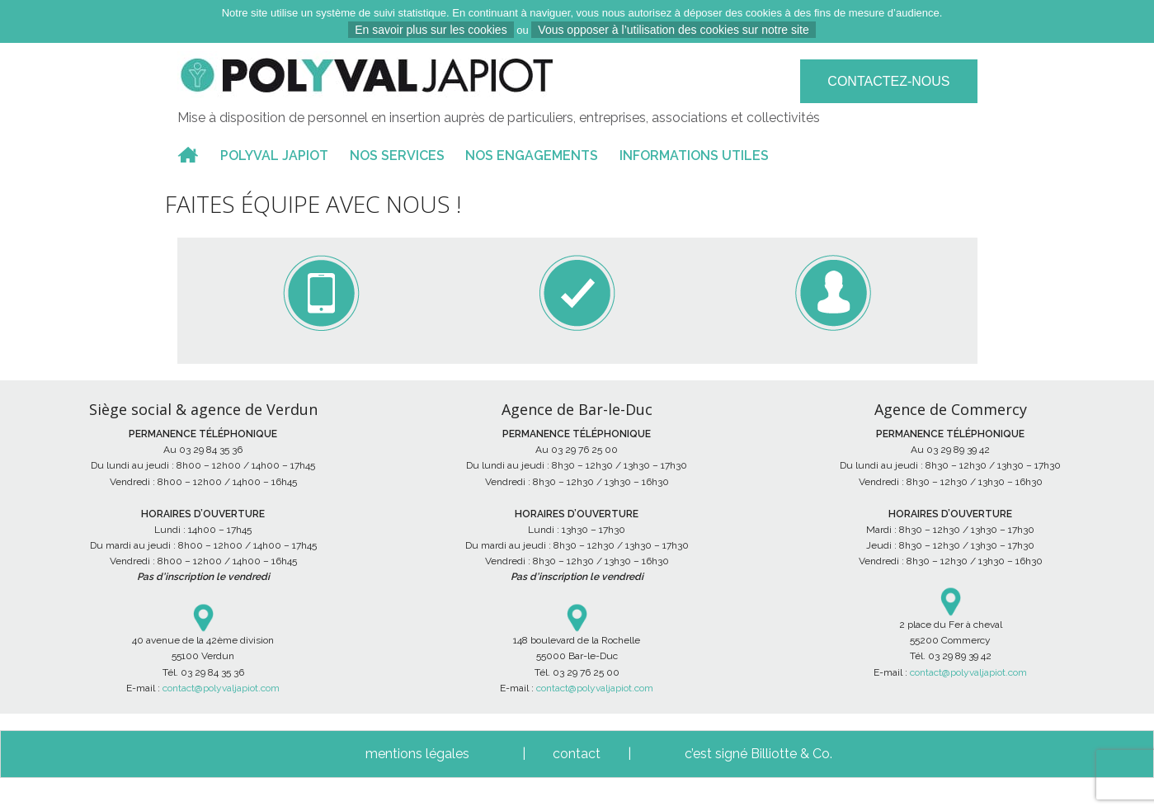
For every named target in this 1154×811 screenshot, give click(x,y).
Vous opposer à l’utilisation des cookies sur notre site (673, 29)
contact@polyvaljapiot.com (221, 688)
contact (577, 753)
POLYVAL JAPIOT (274, 155)
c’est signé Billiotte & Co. (758, 753)
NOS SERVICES (397, 155)
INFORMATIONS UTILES (694, 155)
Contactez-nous (888, 81)
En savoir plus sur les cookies (430, 29)
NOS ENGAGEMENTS (531, 155)
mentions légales (417, 753)
